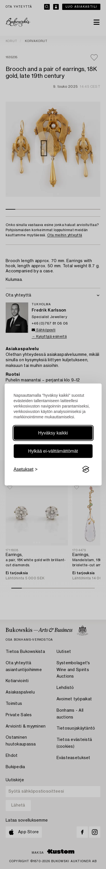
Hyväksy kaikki (53, 433)
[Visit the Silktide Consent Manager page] (85, 469)
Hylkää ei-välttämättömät (53, 451)
